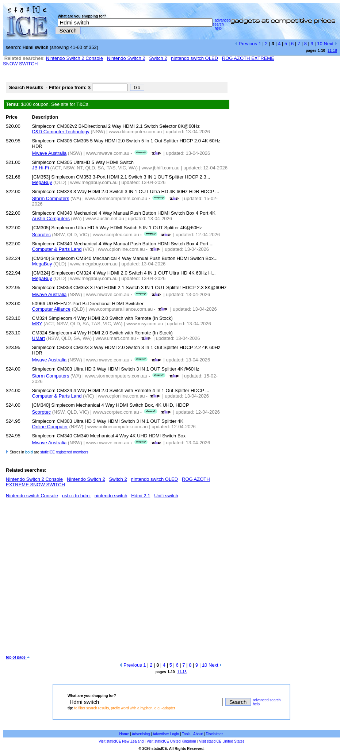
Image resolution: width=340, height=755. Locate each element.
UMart (38, 338)
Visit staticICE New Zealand (121, 741)
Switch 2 (158, 58)
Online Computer (50, 426)
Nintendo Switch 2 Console (74, 58)
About (198, 734)
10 (319, 43)
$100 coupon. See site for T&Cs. (47, 104)
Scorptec (41, 234)
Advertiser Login (166, 734)
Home (124, 734)
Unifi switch (166, 495)
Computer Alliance (51, 309)
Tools (186, 734)
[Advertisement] (68, 579)
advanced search (221, 22)
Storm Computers (50, 198)
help (218, 28)
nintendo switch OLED (194, 58)
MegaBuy (42, 182)
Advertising (141, 734)
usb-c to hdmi (76, 495)
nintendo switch (111, 495)
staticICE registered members (64, 452)
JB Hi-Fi (40, 167)
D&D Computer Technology (60, 131)
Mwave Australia (49, 153)
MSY (37, 323)
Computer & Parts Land (57, 249)
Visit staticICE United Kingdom (171, 741)
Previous (246, 43)
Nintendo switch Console (32, 495)
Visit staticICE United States (221, 741)
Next (330, 43)
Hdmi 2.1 (140, 495)
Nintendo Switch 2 (126, 58)
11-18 (332, 51)
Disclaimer (214, 734)
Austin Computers (51, 218)
